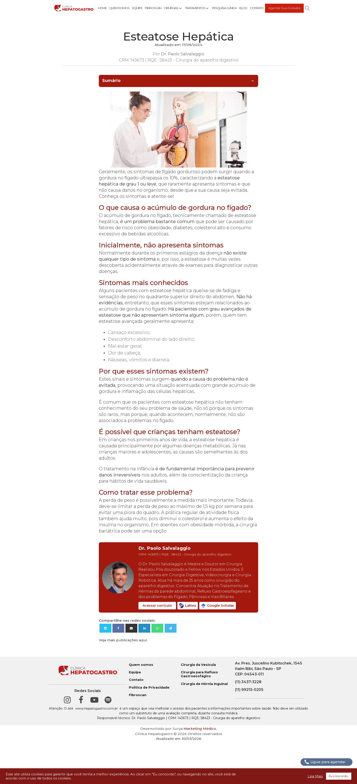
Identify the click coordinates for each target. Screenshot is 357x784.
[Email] (131, 628)
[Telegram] (170, 628)
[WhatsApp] (157, 628)
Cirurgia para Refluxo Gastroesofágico (199, 674)
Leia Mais (315, 776)
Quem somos (141, 665)
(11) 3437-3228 (248, 682)
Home (102, 8)
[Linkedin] (144, 628)
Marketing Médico (200, 728)
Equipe (137, 8)
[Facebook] (118, 628)
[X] (105, 628)
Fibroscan (153, 8)
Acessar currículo (157, 605)
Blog (243, 8)
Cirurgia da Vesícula (198, 665)
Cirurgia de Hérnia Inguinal (204, 684)
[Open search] (307, 8)
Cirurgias (173, 8)
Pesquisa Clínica (224, 8)
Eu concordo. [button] (339, 776)
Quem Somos (119, 8)
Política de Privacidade (149, 688)
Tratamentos (197, 8)
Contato (257, 8)
